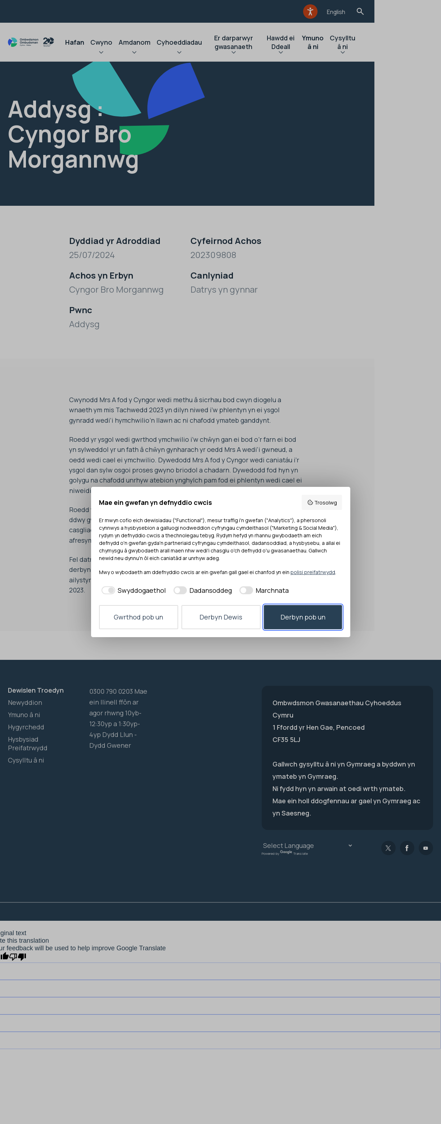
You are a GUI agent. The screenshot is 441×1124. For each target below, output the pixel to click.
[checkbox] (132, 590)
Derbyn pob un (302, 617)
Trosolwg (322, 502)
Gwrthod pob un (138, 617)
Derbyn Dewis (220, 617)
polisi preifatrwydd (313, 572)
